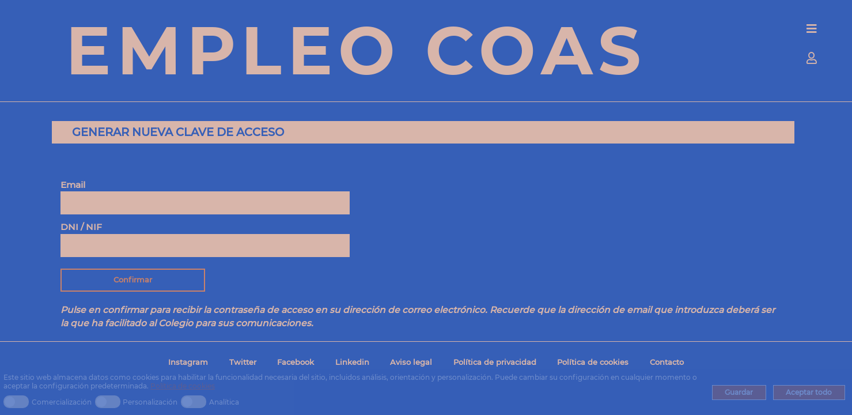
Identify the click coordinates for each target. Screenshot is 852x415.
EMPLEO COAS (356, 50)
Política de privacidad (494, 362)
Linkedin (352, 362)
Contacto (667, 362)
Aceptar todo (809, 392)
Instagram (188, 362)
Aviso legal (411, 362)
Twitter (242, 362)
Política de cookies (182, 386)
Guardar (739, 392)
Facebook (295, 362)
